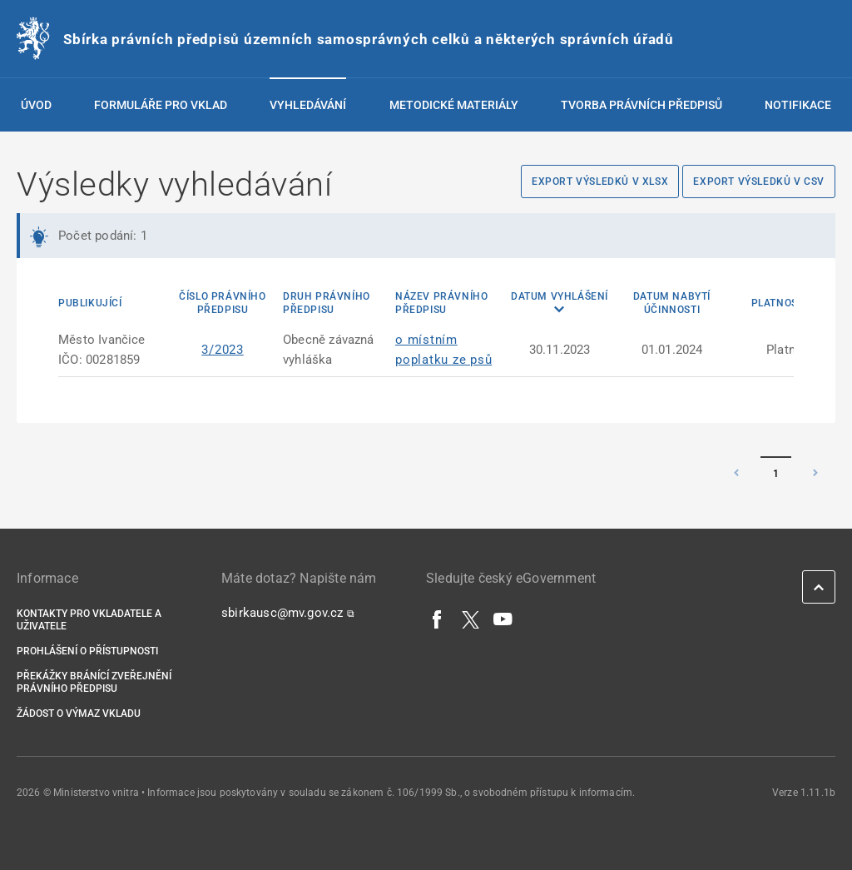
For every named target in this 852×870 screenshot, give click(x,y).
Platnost (778, 303)
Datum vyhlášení (559, 296)
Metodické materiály (453, 105)
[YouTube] (503, 618)
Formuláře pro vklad (160, 105)
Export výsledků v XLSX (600, 181)
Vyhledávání (308, 105)
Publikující (90, 303)
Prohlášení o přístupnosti (87, 651)
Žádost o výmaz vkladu (79, 713)
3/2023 (222, 349)
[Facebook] (437, 618)
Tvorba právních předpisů (641, 105)
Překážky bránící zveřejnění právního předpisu (94, 682)
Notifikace (798, 105)
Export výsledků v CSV (759, 181)
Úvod (36, 105)
